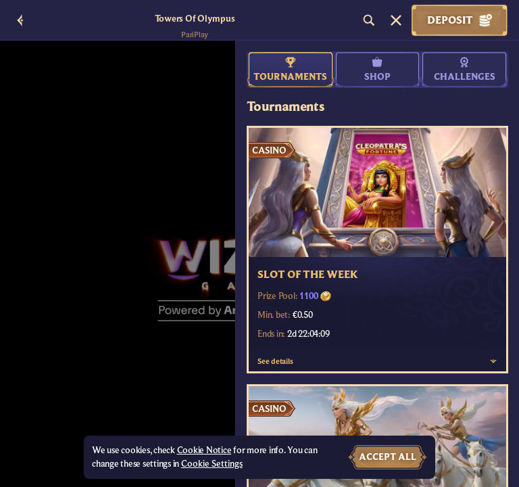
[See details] (493, 361)
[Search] (369, 20)
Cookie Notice (204, 450)
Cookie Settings (212, 464)
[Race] (396, 20)
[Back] (20, 20)
